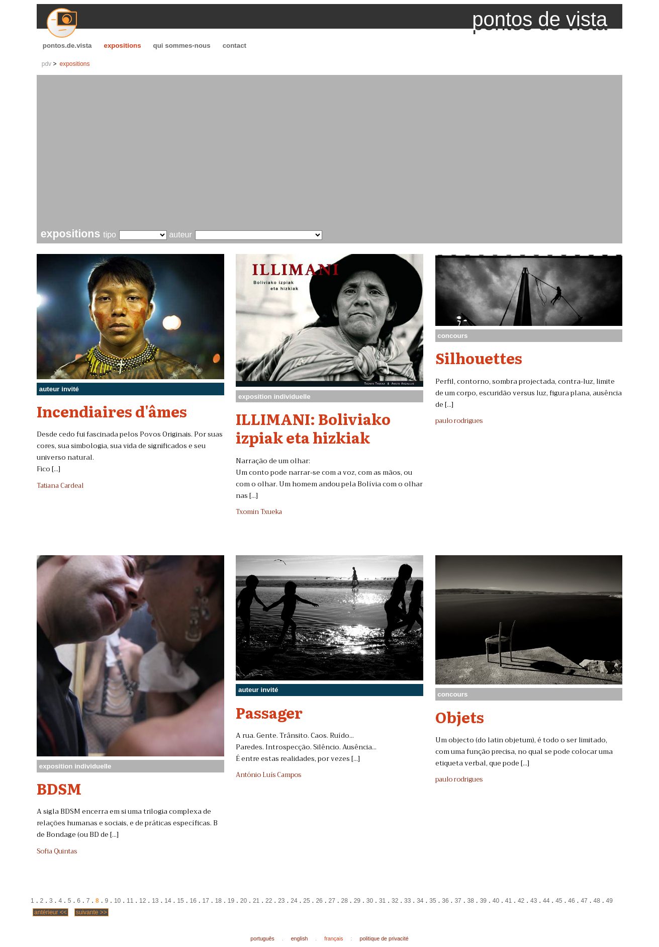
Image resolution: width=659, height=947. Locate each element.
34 (420, 900)
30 (369, 900)
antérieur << (50, 912)
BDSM (59, 788)
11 (130, 900)
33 (407, 900)
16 (193, 900)
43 (533, 900)
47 (584, 900)
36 (445, 900)
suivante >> (91, 912)
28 (344, 900)
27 (332, 900)
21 (256, 900)
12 (142, 900)
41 (508, 900)
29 (357, 900)
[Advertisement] (332, 152)
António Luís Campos (268, 775)
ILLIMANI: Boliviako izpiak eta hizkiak (313, 427)
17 (206, 900)
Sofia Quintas (57, 851)
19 (231, 900)
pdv (46, 63)
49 (609, 900)
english (299, 938)
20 (243, 900)
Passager (269, 712)
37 (457, 900)
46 (571, 900)
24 (294, 900)
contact (234, 45)
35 (432, 900)
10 (117, 900)
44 (546, 900)
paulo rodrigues (459, 420)
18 (218, 900)
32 (395, 900)
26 (319, 900)
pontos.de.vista (67, 45)
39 (483, 900)
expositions (122, 45)
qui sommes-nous (182, 45)
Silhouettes (478, 358)
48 (596, 900)
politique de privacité (384, 938)
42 (521, 900)
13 (155, 900)
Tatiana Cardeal (60, 485)
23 (281, 900)
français (333, 938)
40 (496, 900)
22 (268, 900)
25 (306, 900)
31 (382, 900)
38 (470, 900)
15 (180, 900)
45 (558, 900)
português (262, 938)
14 (167, 900)
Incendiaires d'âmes (112, 411)
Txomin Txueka (259, 512)
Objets (459, 717)
